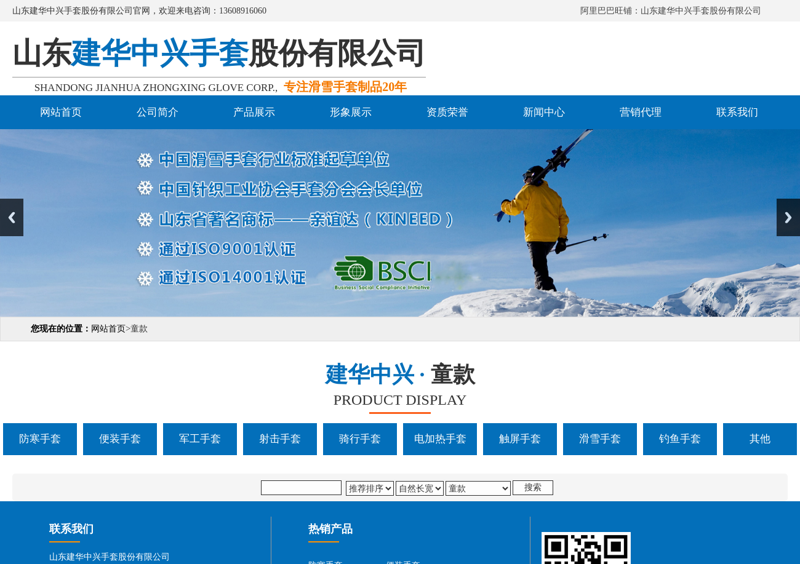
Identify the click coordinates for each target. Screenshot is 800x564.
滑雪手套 (600, 439)
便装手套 (120, 439)
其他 (760, 439)
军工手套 (200, 439)
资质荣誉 (447, 112)
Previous (11, 217)
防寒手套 (40, 439)
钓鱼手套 (680, 439)
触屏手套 (520, 439)
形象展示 (351, 112)
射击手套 (280, 439)
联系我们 (737, 112)
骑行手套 (360, 439)
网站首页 (61, 112)
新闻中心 (544, 112)
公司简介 (157, 112)
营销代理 (641, 112)
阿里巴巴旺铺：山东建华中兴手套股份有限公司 (670, 10)
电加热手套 (440, 439)
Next (788, 217)
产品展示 (254, 112)
